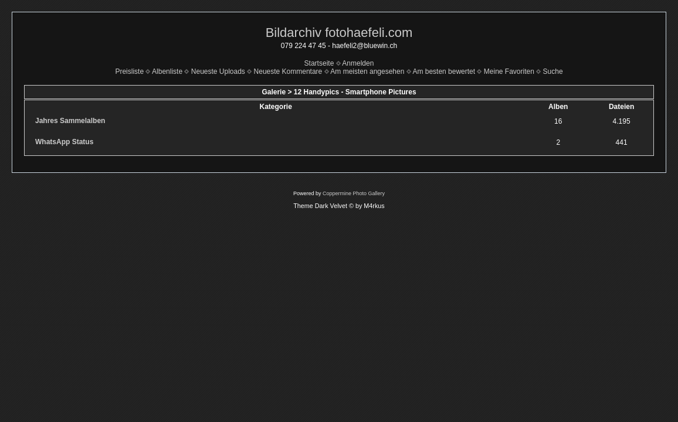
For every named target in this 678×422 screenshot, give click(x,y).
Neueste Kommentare (288, 71)
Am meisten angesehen (367, 71)
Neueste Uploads (218, 71)
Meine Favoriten (509, 71)
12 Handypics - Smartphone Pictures (355, 92)
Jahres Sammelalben (70, 121)
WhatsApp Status (64, 142)
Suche (553, 71)
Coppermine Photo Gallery (354, 193)
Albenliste (167, 71)
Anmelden (358, 63)
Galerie (274, 92)
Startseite (319, 63)
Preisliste (129, 71)
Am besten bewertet (443, 71)
